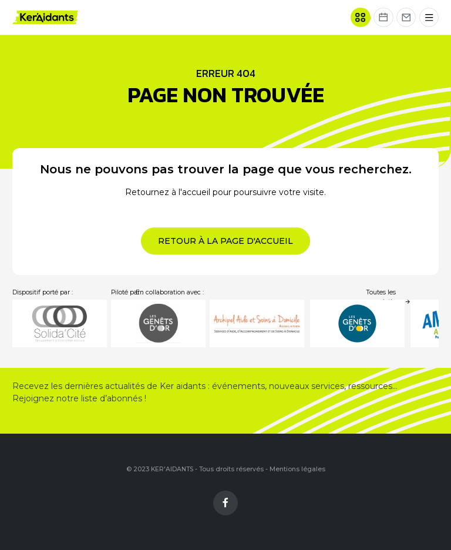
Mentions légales (297, 469)
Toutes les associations (388, 297)
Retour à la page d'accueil (225, 241)
